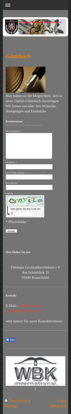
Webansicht (57, 406)
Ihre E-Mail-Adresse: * (26, 172)
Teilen (10, 340)
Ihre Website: (12, 183)
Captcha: (19, 193)
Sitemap (11, 406)
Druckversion (17, 400)
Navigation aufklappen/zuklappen (35, 5)
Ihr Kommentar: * (14, 131)
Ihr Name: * (11, 162)
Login (62, 400)
